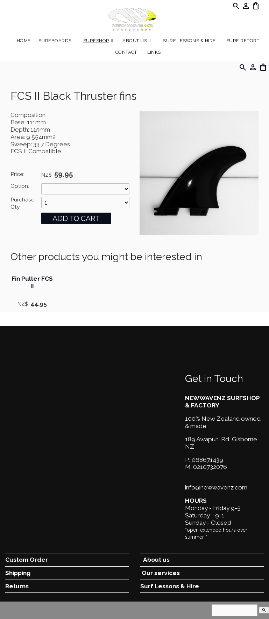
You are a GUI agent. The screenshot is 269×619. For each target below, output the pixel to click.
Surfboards (55, 40)
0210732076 (210, 466)
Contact (126, 52)
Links (154, 52)
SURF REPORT (243, 40)
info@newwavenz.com (216, 487)
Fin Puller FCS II (32, 282)
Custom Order (26, 559)
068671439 (207, 459)
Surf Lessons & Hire (189, 40)
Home (24, 40)
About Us (134, 40)
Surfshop (96, 40)
